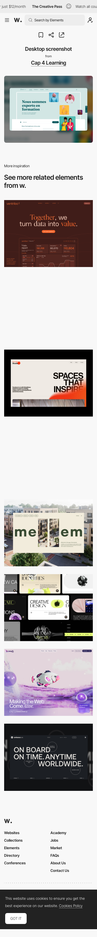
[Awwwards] (18, 20)
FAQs (54, 855)
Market (56, 848)
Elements (11, 848)
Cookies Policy (71, 906)
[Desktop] (48, 233)
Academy (58, 832)
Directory (12, 855)
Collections (13, 840)
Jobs (54, 840)
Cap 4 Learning (48, 62)
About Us (58, 863)
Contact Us (59, 870)
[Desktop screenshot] (48, 308)
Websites (11, 832)
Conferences (15, 863)
